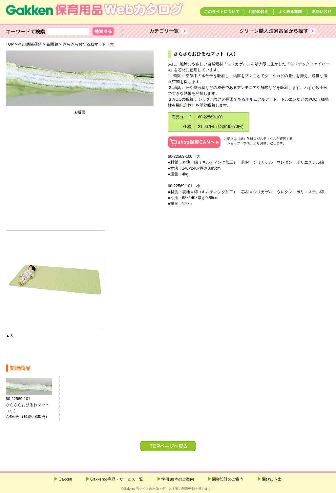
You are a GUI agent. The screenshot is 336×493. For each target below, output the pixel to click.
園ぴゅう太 (272, 479)
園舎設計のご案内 (227, 479)
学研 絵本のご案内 (177, 479)
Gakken (65, 479)
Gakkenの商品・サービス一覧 (116, 479)
